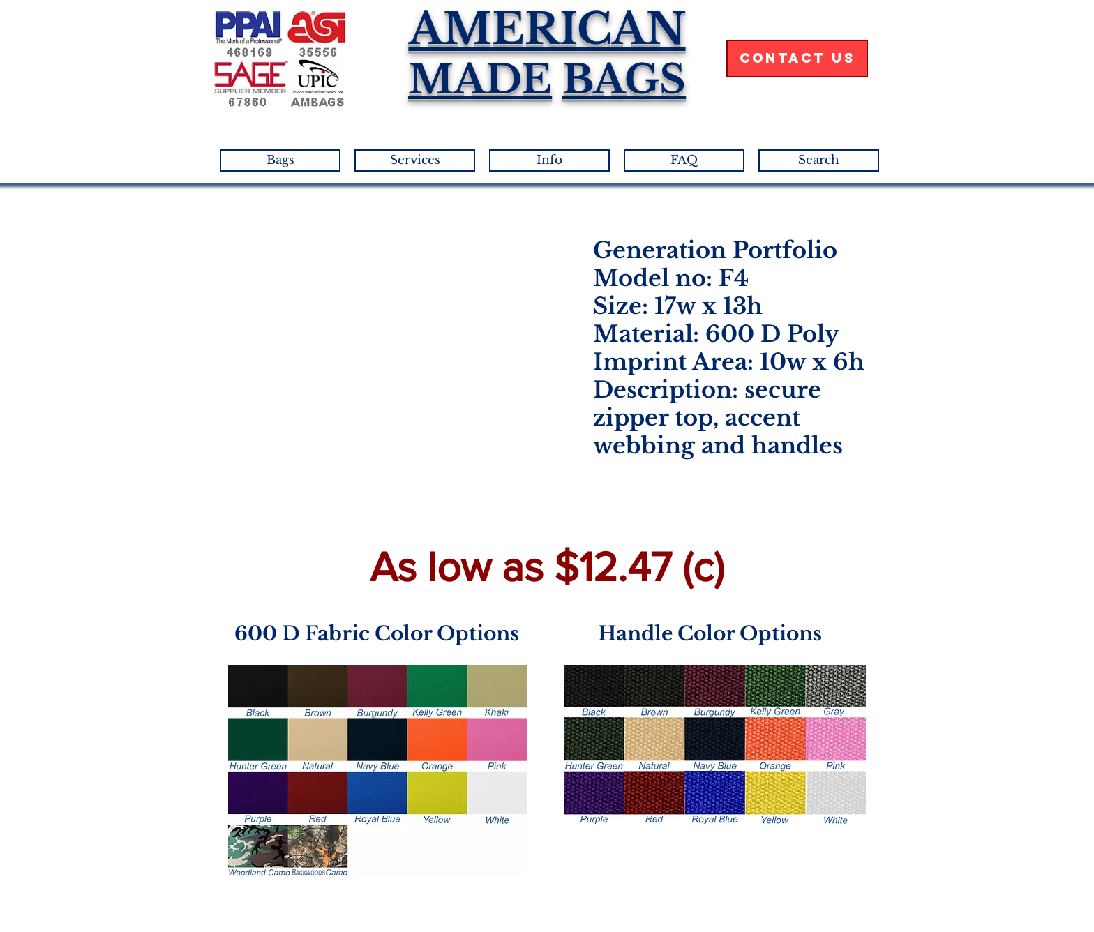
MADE (480, 79)
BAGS (624, 79)
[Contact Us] (797, 58)
